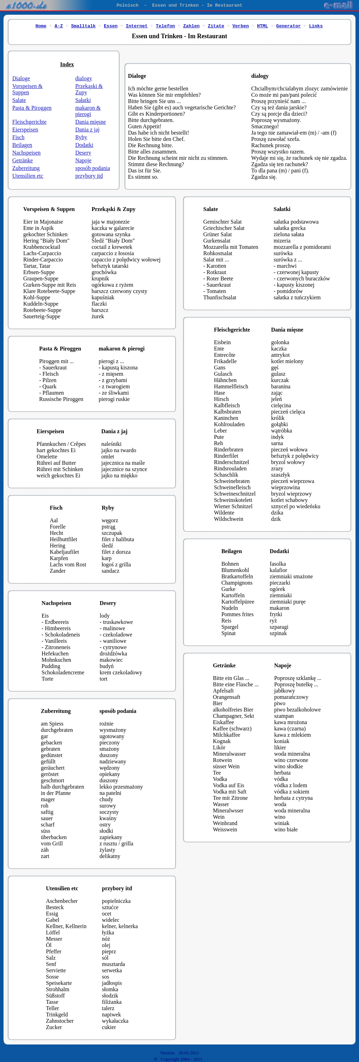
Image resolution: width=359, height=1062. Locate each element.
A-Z (59, 25)
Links (316, 25)
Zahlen (191, 25)
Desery (83, 153)
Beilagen (22, 145)
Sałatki (83, 100)
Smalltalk (83, 25)
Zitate (216, 25)
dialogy (83, 78)
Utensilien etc (27, 176)
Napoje (83, 160)
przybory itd (89, 176)
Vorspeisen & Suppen (27, 89)
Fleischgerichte (29, 122)
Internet (137, 25)
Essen (110, 25)
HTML (262, 25)
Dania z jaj (87, 129)
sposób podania (92, 168)
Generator (288, 25)
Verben (240, 25)
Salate (19, 100)
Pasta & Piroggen (32, 108)
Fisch (18, 137)
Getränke (22, 160)
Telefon (165, 25)
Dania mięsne (90, 122)
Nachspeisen (26, 153)
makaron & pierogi (88, 111)
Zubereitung (26, 168)
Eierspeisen (25, 129)
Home (40, 25)
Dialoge (21, 78)
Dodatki (84, 145)
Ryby (81, 137)
